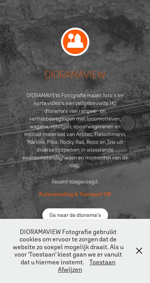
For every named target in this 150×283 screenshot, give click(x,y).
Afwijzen (70, 269)
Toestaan (102, 262)
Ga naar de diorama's (75, 215)
